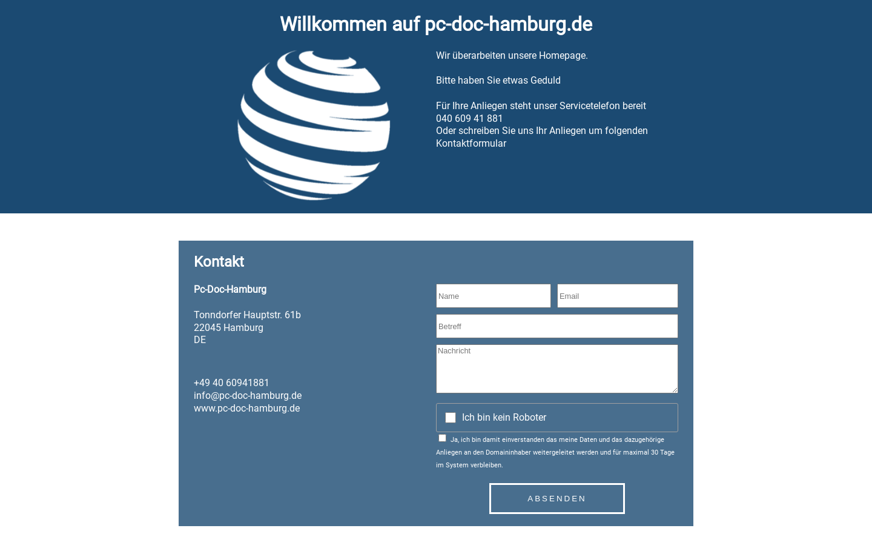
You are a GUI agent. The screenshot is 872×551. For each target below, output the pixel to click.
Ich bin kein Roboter (504, 417)
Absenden (556, 498)
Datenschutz (205, 530)
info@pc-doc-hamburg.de (248, 395)
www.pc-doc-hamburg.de (247, 408)
